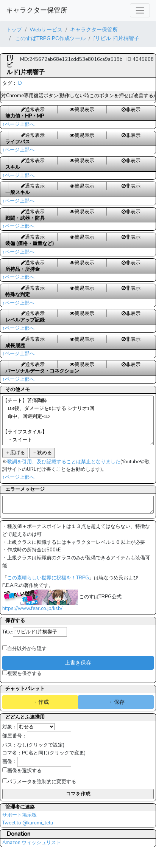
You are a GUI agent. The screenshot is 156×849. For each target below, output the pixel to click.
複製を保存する (22, 673)
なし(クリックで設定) (40, 745)
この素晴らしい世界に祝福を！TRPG (48, 577)
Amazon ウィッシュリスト (31, 842)
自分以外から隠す (24, 648)
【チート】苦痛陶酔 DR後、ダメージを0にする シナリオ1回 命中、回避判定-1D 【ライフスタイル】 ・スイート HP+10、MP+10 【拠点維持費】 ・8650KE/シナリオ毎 (78, 420)
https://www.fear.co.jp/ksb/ (32, 608)
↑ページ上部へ (18, 124)
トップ (14, 29)
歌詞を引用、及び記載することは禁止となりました (63, 461)
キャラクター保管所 (36, 10)
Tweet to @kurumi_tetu (27, 823)
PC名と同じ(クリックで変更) (54, 753)
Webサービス (46, 29)
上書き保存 (78, 662)
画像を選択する (22, 770)
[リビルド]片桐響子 (116, 38)
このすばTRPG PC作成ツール (50, 38)
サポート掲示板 (19, 815)
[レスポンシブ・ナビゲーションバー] (140, 10)
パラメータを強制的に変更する (39, 781)
